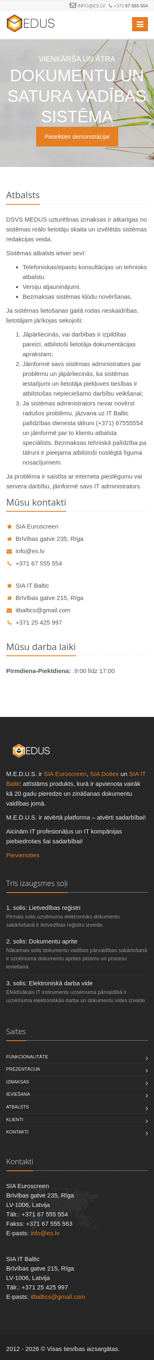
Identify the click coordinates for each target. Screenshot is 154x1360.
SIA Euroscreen (32, 526)
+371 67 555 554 (34, 563)
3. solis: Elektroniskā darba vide (49, 983)
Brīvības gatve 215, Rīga (44, 597)
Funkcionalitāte (27, 1056)
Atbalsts (17, 1106)
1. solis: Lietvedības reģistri (43, 907)
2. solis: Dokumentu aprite (41, 941)
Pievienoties (22, 855)
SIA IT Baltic (27, 585)
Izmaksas (17, 1081)
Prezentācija (23, 1069)
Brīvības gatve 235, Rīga (44, 538)
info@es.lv (92, 5)
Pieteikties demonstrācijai (77, 136)
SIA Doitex (104, 773)
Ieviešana (18, 1094)
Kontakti (17, 1131)
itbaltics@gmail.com (38, 610)
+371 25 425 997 (34, 622)
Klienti (14, 1119)
